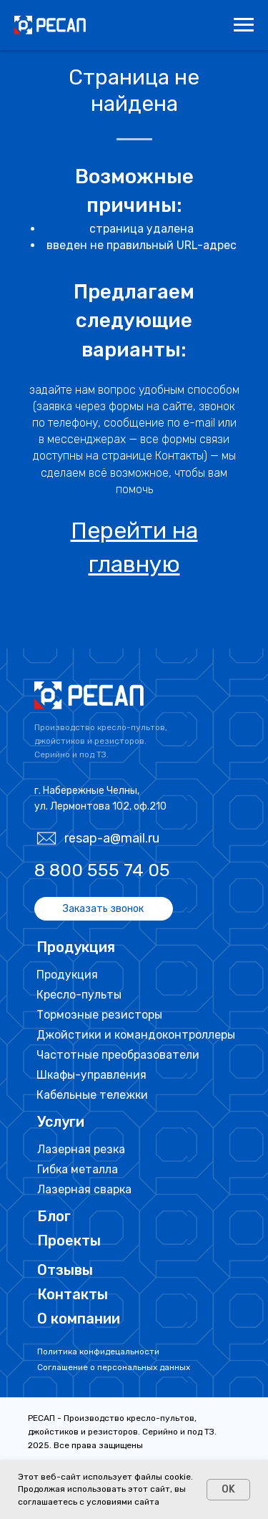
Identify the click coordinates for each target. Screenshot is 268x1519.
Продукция (67, 974)
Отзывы (65, 1269)
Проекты (69, 1240)
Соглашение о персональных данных (113, 1367)
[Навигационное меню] (244, 25)
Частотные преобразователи (117, 1055)
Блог (54, 1216)
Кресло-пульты (78, 994)
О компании (78, 1318)
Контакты (72, 1294)
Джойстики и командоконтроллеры (135, 1035)
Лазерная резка (81, 1149)
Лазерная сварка (84, 1189)
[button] (103, 909)
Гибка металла (77, 1169)
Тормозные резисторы (99, 1014)
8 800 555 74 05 (102, 870)
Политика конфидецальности (98, 1351)
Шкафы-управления (91, 1075)
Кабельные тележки (92, 1095)
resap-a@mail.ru (111, 838)
